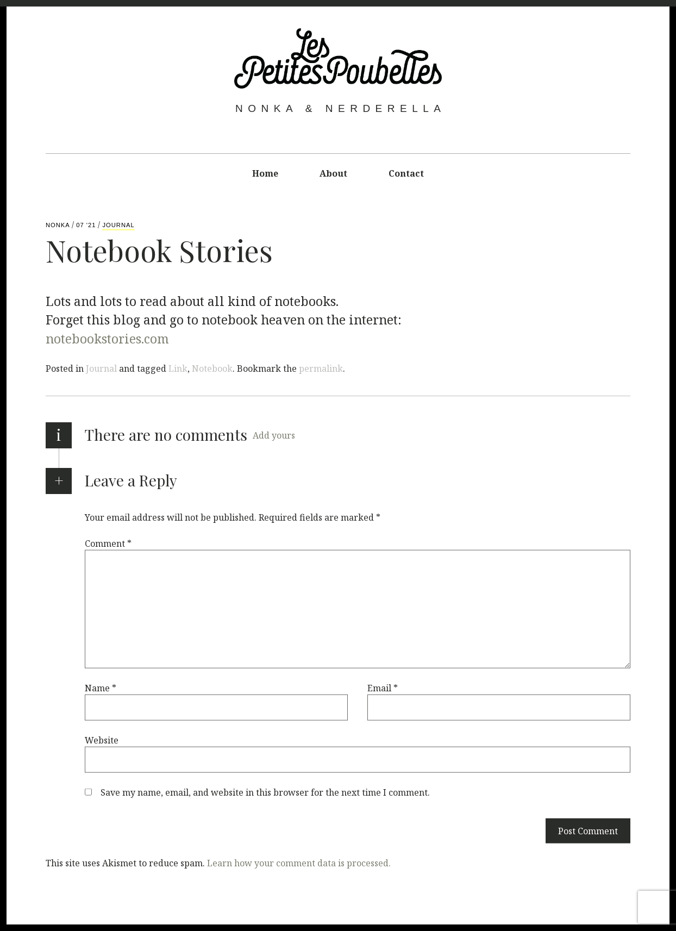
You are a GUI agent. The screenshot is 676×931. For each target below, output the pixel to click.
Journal (118, 225)
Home (265, 173)
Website (101, 740)
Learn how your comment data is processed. (299, 862)
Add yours (274, 435)
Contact (406, 173)
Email (382, 687)
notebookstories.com (107, 338)
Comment (108, 543)
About (333, 173)
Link (177, 368)
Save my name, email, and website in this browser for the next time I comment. (265, 792)
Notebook (212, 368)
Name (100, 687)
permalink (321, 368)
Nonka (59, 225)
